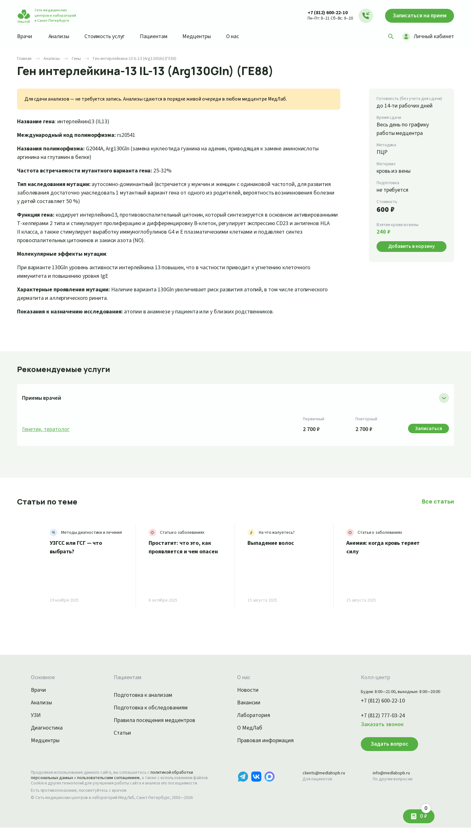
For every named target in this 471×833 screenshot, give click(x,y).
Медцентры (205, 36)
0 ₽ (423, 814)
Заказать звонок (375, 724)
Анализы (60, 36)
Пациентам (160, 36)
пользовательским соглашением (114, 777)
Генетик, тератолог (46, 429)
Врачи (25, 36)
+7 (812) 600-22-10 (321, 12)
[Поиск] (389, 36)
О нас (243, 36)
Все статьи (438, 501)
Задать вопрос (380, 744)
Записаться (416, 16)
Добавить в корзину (411, 246)
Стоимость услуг (109, 36)
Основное (44, 677)
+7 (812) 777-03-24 (376, 716)
